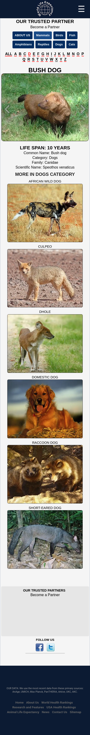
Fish (72, 35)
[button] (8, 109)
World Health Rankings (57, 702)
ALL (8, 54)
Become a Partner (45, 27)
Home (19, 702)
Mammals (43, 35)
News (46, 712)
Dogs (59, 44)
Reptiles (43, 44)
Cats (72, 44)
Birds (59, 35)
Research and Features (28, 707)
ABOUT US (22, 35)
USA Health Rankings (61, 707)
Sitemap (75, 712)
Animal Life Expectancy (23, 712)
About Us (32, 702)
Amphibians (23, 44)
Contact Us (59, 712)
